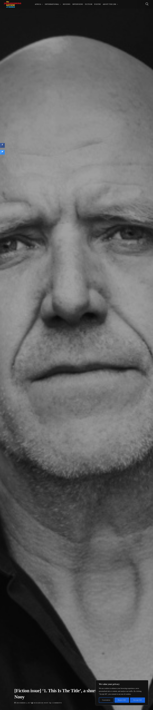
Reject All (122, 700)
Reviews (66, 5)
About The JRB (109, 5)
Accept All (137, 700)
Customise (106, 700)
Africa (38, 5)
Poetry (97, 5)
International (52, 5)
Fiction (88, 5)
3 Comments (57, 703)
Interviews (77, 5)
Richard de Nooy (41, 703)
